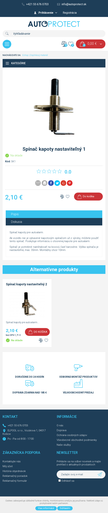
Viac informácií (46, 508)
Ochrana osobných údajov (72, 435)
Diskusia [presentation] (16, 222)
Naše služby (64, 444)
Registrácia (70, 12)
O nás (60, 425)
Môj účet (8, 466)
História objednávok (14, 471)
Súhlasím (65, 508)
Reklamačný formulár (15, 480)
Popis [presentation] (15, 214)
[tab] (54, 214)
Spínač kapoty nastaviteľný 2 (26, 284)
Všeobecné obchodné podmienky (77, 440)
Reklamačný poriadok (15, 476)
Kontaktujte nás (12, 461)
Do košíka (88, 196)
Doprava (61, 430)
